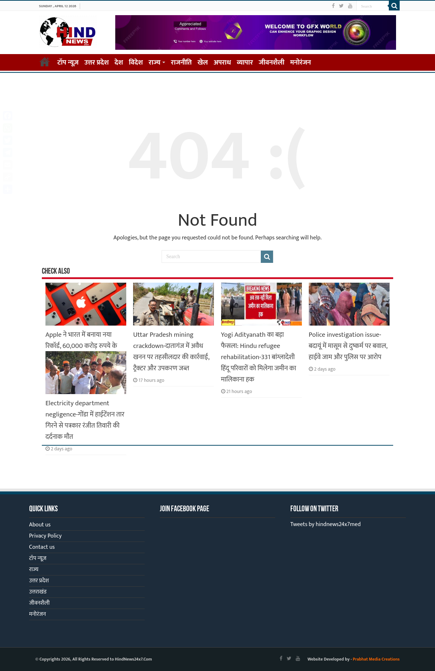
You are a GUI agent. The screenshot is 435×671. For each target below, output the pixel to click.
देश (119, 62)
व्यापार (245, 62)
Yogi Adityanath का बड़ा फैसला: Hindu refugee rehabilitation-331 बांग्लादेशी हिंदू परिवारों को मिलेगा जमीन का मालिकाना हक (258, 357)
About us (40, 525)
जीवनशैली (271, 62)
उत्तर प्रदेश (96, 62)
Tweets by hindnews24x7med (325, 524)
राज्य (155, 62)
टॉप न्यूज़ (68, 62)
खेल (203, 62)
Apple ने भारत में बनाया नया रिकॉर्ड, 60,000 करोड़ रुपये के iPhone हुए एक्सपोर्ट (81, 346)
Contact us (42, 547)
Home (44, 61)
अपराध (222, 62)
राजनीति (181, 62)
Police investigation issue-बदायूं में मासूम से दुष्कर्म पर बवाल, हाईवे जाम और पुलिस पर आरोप (348, 346)
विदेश (136, 62)
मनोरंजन (300, 62)
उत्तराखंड (38, 592)
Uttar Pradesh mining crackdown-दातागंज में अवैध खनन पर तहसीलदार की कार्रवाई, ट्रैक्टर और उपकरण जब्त (171, 351)
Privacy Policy (45, 536)
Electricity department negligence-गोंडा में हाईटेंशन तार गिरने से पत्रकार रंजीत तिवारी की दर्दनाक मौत (84, 420)
